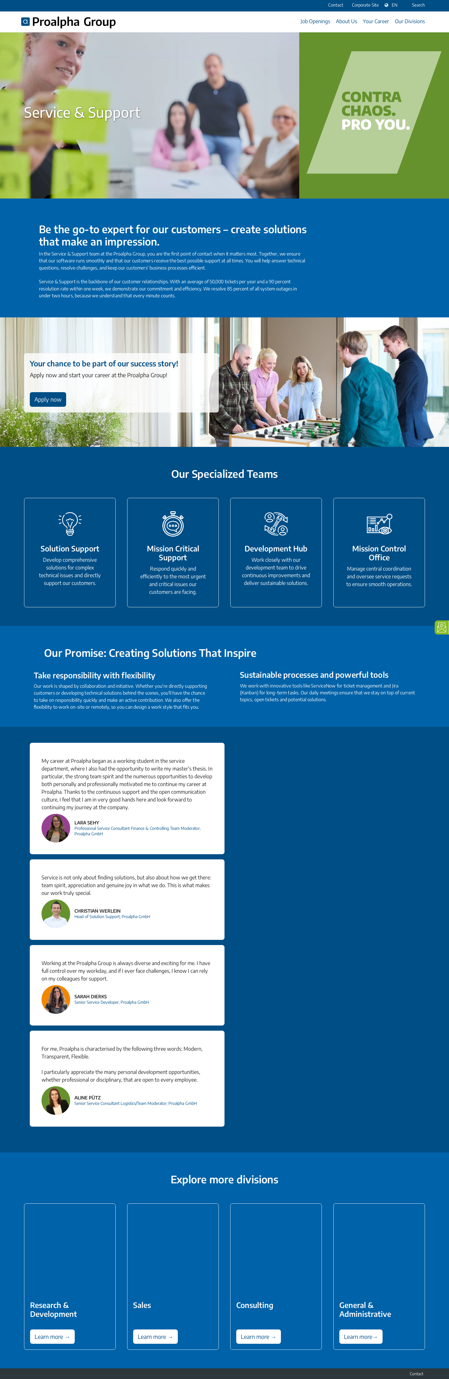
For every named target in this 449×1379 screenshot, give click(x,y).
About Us (346, 21)
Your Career (376, 21)
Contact (416, 1333)
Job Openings (315, 21)
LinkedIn (27, 1341)
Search (415, 4)
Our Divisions (410, 21)
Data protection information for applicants (386, 1342)
